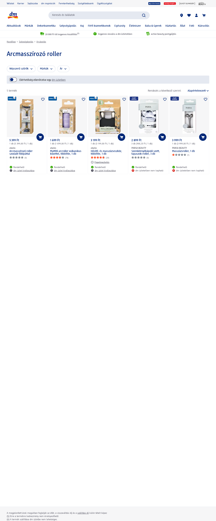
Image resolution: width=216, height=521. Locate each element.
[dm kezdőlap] (13, 15)
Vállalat (10, 3)
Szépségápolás (67, 26)
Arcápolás (41, 42)
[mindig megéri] (170, 3)
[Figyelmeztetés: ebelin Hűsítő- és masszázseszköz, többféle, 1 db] (100, 162)
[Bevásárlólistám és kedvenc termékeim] (189, 15)
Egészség (119, 26)
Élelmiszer (135, 26)
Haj (82, 26)
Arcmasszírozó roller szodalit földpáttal (21, 152)
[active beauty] (154, 3)
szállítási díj (83, 513)
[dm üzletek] (182, 15)
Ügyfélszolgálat (104, 3)
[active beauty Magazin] (202, 3)
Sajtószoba (33, 3)
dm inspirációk (48, 3)
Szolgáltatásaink (86, 3)
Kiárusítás (203, 26)
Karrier (20, 3)
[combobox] (99, 15)
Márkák (29, 26)
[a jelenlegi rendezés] (196, 91)
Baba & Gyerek (153, 26)
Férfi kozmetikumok (99, 26)
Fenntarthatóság (66, 3)
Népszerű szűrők (19, 68)
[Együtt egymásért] (187, 3)
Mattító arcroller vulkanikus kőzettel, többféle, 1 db (65, 152)
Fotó (191, 26)
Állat (182, 26)
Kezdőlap (11, 42)
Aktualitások (14, 26)
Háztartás (170, 26)
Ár (61, 68)
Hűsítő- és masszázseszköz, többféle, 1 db (106, 152)
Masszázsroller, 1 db (183, 151)
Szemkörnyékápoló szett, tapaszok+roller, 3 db (145, 152)
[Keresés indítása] (143, 15)
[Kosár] (204, 15)
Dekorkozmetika (46, 26)
